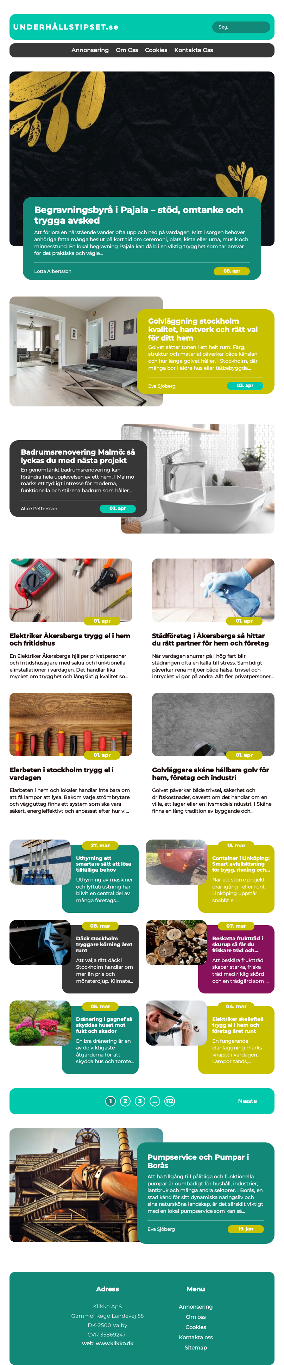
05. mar (100, 1006)
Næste (247, 1101)
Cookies (156, 50)
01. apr (102, 621)
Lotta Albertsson (52, 271)
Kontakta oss (193, 50)
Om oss (127, 50)
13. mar (236, 845)
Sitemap (196, 1347)
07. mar (236, 926)
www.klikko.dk (114, 1343)
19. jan (246, 1229)
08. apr (231, 271)
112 (169, 1101)
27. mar (100, 845)
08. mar (100, 926)
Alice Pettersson (39, 508)
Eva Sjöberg (162, 386)
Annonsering (90, 50)
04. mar (236, 1006)
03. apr (245, 385)
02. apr (117, 508)
